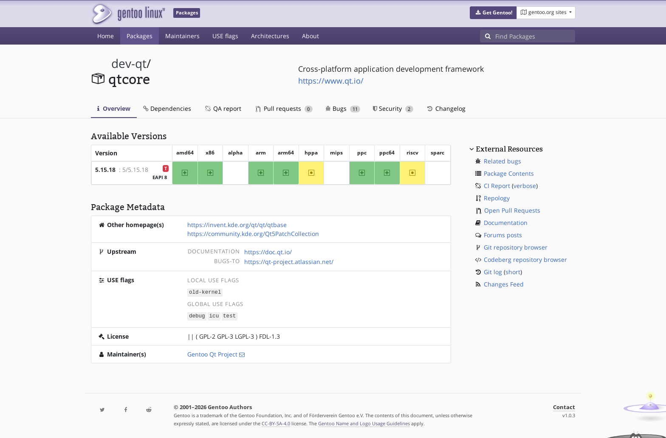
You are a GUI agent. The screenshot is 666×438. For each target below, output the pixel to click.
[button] (493, 12)
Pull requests (284, 108)
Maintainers (182, 36)
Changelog (446, 108)
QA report (222, 108)
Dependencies (167, 108)
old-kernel (205, 292)
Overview (113, 108)
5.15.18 (105, 170)
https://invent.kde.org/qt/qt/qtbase (237, 225)
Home (105, 36)
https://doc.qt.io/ (268, 252)
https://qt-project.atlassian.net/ (288, 262)
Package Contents (509, 173)
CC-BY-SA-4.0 (276, 422)
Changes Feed (504, 284)
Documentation (506, 223)
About (310, 36)
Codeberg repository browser (525, 260)
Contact (564, 406)
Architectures (270, 36)
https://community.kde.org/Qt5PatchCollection (253, 234)
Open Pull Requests (512, 210)
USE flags (225, 36)
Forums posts (503, 235)
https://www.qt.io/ (331, 81)
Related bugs (502, 161)
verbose (525, 186)
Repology (497, 198)
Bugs (343, 108)
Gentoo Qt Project (212, 353)
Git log (493, 272)
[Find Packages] (535, 36)
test (229, 315)
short (512, 272)
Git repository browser (515, 247)
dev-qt (129, 63)
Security (393, 108)
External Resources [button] (509, 149)
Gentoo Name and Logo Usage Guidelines (364, 422)
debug (197, 315)
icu (214, 315)
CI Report (497, 186)
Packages (139, 36)
